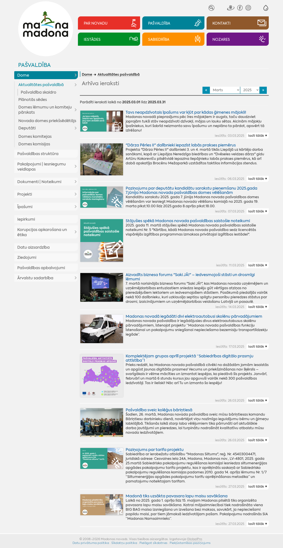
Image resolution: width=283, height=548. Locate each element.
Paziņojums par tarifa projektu (155, 449)
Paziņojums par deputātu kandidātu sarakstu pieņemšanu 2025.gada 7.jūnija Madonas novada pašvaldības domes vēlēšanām (191, 190)
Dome (23, 75)
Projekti (24, 194)
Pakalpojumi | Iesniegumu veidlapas (41, 167)
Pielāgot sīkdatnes (153, 543)
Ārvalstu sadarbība (35, 278)
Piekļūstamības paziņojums (190, 543)
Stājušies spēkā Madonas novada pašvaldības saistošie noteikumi (188, 220)
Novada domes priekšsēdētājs (47, 120)
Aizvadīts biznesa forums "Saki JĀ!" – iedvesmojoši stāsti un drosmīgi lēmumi (190, 277)
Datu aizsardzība (33, 247)
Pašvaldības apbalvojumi (41, 267)
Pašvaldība (34, 65)
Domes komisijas (34, 144)
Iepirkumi (26, 219)
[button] (266, 8)
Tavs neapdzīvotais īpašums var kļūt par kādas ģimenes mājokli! (186, 112)
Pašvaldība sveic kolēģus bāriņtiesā (159, 410)
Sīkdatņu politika (124, 543)
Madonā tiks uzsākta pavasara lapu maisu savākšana (177, 496)
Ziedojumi (26, 257)
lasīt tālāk (256, 135)
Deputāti (27, 128)
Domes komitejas (35, 136)
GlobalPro (194, 539)
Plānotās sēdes (32, 99)
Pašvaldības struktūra (37, 153)
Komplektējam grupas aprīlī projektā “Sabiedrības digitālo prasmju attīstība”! (189, 358)
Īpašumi (24, 206)
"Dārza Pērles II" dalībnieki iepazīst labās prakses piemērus (181, 145)
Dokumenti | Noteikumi (39, 181)
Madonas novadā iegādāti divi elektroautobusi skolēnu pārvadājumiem (194, 316)
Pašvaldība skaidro (38, 92)
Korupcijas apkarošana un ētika (42, 232)
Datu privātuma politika (91, 543)
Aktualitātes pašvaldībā (41, 84)
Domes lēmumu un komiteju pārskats (45, 110)
